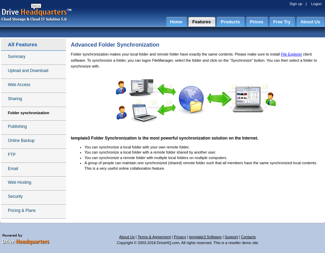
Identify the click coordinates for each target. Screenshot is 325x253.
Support (231, 237)
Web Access (19, 84)
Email (13, 168)
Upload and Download (28, 70)
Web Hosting (19, 182)
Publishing (17, 126)
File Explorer (291, 54)
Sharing (15, 98)
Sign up (295, 4)
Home (176, 21)
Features (201, 21)
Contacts (248, 237)
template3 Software (205, 237)
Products (230, 21)
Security (15, 196)
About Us (310, 21)
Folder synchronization (28, 113)
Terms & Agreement (154, 237)
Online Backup (21, 140)
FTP (12, 154)
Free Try (282, 21)
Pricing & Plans (22, 210)
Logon (316, 4)
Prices (256, 21)
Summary (16, 56)
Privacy (180, 237)
